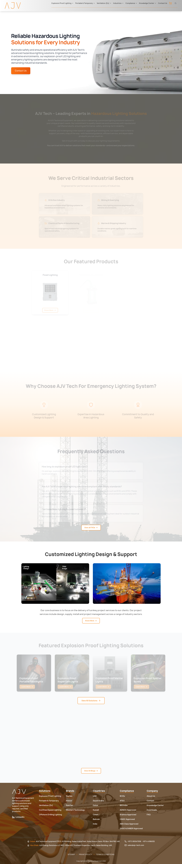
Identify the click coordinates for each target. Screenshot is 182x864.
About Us (151, 796)
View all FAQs (91, 527)
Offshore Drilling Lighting (50, 814)
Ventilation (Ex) (104, 3)
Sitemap (71, 854)
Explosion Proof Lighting (62, 3)
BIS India (123, 805)
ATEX (122, 800)
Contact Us (162, 3)
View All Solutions (91, 700)
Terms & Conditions (105, 854)
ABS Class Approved (129, 824)
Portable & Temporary (85, 3)
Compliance (131, 3)
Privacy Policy (85, 854)
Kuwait (96, 810)
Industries (118, 3)
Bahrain (96, 819)
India (95, 824)
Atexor (69, 800)
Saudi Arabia (98, 800)
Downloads (152, 810)
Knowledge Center (147, 3)
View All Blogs (91, 771)
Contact (150, 800)
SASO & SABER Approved (131, 828)
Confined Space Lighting (50, 810)
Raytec (69, 796)
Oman (95, 814)
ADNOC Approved (128, 810)
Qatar (95, 805)
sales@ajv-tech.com (136, 845)
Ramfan (69, 805)
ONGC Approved (127, 819)
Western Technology (75, 810)
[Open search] (175, 3)
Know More (91, 621)
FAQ (149, 814)
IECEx (122, 796)
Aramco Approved (128, 814)
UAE (95, 796)
